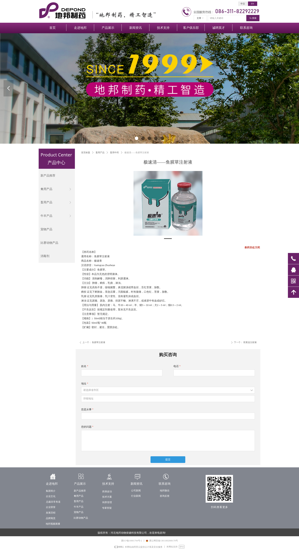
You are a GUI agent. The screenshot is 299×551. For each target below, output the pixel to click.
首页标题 (85, 152)
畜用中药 (114, 152)
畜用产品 (100, 152)
